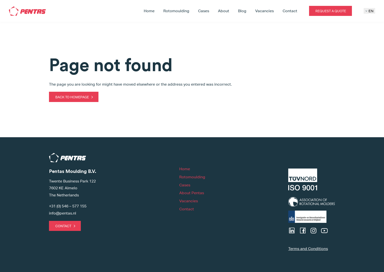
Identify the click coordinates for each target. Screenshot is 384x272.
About (223, 11)
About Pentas (191, 193)
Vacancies (264, 11)
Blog (242, 11)
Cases (203, 11)
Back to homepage (72, 97)
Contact (290, 11)
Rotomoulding (176, 11)
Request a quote (330, 11)
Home (149, 11)
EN (369, 11)
